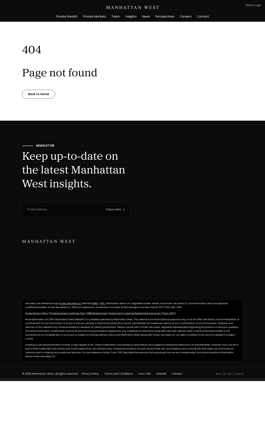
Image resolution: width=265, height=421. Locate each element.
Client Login (253, 5)
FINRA (95, 305)
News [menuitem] (146, 16)
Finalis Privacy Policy (36, 315)
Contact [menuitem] (203, 16)
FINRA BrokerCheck (97, 315)
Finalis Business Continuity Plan (67, 315)
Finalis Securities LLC (70, 305)
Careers (177, 375)
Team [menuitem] (116, 16)
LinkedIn (161, 375)
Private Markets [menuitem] (94, 16)
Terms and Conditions (118, 375)
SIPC (102, 305)
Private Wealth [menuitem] (66, 16)
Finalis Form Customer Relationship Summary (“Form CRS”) (142, 315)
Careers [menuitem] (186, 16)
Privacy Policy (90, 375)
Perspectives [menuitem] (164, 16)
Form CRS (144, 375)
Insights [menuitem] (131, 16)
